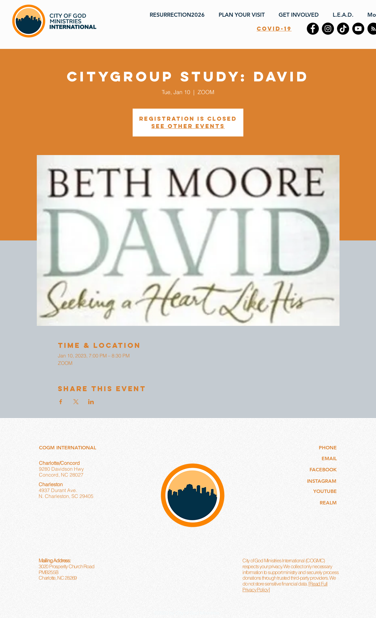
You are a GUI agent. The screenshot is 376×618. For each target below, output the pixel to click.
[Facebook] (313, 29)
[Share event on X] (76, 401)
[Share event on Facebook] (61, 401)
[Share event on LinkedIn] (91, 401)
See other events (188, 126)
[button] (239, 15)
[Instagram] (328, 29)
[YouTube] (358, 29)
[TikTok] (343, 29)
